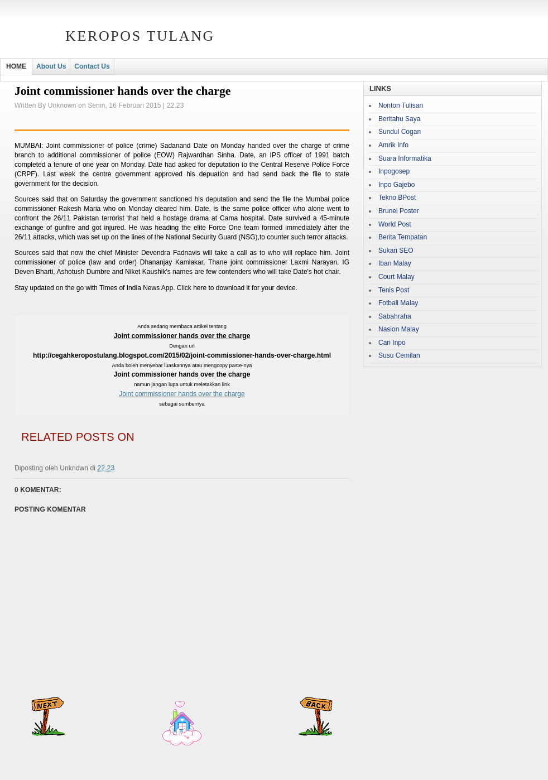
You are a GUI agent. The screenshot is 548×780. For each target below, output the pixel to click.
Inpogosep (394, 171)
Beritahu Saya (399, 119)
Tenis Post (393, 290)
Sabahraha (394, 316)
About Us (51, 66)
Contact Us (91, 66)
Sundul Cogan (399, 132)
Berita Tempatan (402, 237)
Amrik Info (393, 145)
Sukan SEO (396, 250)
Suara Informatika (404, 158)
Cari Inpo (392, 342)
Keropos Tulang (140, 36)
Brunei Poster (398, 211)
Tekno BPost (397, 197)
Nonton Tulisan (400, 105)
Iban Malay (394, 263)
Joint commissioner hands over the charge (181, 394)
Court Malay (396, 277)
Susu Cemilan (399, 355)
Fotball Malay (398, 303)
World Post (394, 224)
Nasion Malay (398, 329)
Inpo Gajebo (396, 185)
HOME (16, 66)
